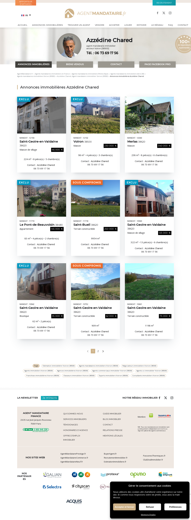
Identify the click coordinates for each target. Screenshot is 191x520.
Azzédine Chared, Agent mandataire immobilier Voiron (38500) (82, 76)
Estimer (141, 25)
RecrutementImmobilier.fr (115, 457)
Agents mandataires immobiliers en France (52, 74)
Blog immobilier (112, 419)
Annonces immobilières (47, 25)
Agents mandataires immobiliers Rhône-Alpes (90, 74)
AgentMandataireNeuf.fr (71, 461)
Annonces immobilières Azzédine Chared (59, 87)
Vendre (99, 25)
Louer (128, 25)
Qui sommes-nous (73, 414)
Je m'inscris (50, 397)
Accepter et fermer (124, 507)
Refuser (150, 507)
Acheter (114, 25)
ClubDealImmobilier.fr (153, 459)
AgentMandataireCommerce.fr (74, 457)
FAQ (170, 25)
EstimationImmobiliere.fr (115, 461)
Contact (183, 25)
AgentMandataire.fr (25, 74)
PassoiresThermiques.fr (154, 455)
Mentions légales (148, 514)
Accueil (22, 25)
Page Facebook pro (157, 64)
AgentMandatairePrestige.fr (73, 453)
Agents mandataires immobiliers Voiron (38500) (36, 76)
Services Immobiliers (75, 419)
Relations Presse (112, 430)
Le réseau (157, 25)
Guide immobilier (112, 414)
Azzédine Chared (46, 165)
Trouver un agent (79, 25)
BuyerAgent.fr (110, 453)
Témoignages (70, 425)
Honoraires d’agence (75, 430)
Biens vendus (75, 64)
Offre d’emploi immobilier (71, 438)
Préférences (175, 507)
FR (24, 15)
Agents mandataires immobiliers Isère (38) (127, 74)
